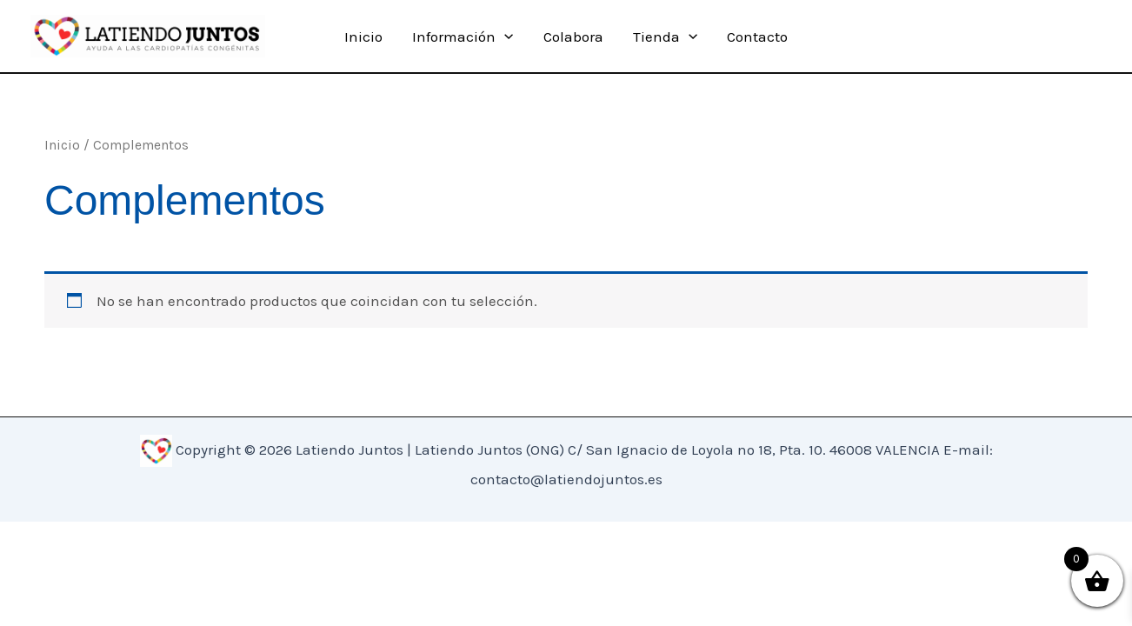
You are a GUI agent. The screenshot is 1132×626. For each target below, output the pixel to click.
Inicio (363, 36)
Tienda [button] (665, 36)
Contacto (757, 36)
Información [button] (462, 36)
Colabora (573, 36)
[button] (504, 36)
